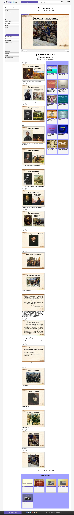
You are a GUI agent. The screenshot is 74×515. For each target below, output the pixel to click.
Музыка (6, 32)
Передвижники (25, 503)
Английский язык (8, 12)
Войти (68, 1)
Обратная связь (59, 512)
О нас (45, 512)
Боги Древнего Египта (62, 74)
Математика (7, 29)
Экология (7, 59)
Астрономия (7, 14)
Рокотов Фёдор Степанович (62, 149)
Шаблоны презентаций (9, 57)
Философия (7, 53)
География (7, 17)
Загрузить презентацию (30, 2)
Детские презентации (9, 21)
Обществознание (8, 40)
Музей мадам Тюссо (61, 134)
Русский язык (7, 46)
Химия (6, 55)
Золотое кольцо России (51, 74)
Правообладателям (51, 512)
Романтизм (60, 119)
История (6, 25)
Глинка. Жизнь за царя (51, 149)
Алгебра (6, 10)
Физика (6, 49)
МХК (6, 34)
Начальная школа (8, 36)
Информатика (7, 23)
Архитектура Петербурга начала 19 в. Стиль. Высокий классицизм (62, 90)
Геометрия (7, 19)
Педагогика (7, 44)
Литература (7, 27)
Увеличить (66, 12)
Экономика (7, 61)
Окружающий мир (8, 42)
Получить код (25, 12)
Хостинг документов (51, 513)
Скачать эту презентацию (45, 10)
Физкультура (7, 51)
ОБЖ (6, 38)
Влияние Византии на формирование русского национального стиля (51, 90)
